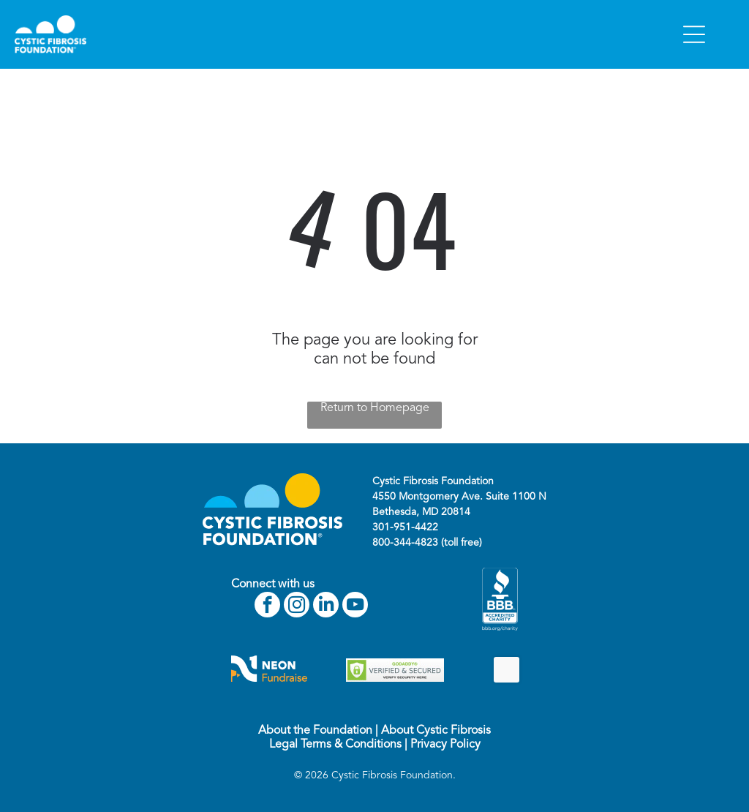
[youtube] (355, 606)
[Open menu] (694, 34)
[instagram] (296, 606)
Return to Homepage (374, 408)
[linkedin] (326, 606)
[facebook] (267, 606)
